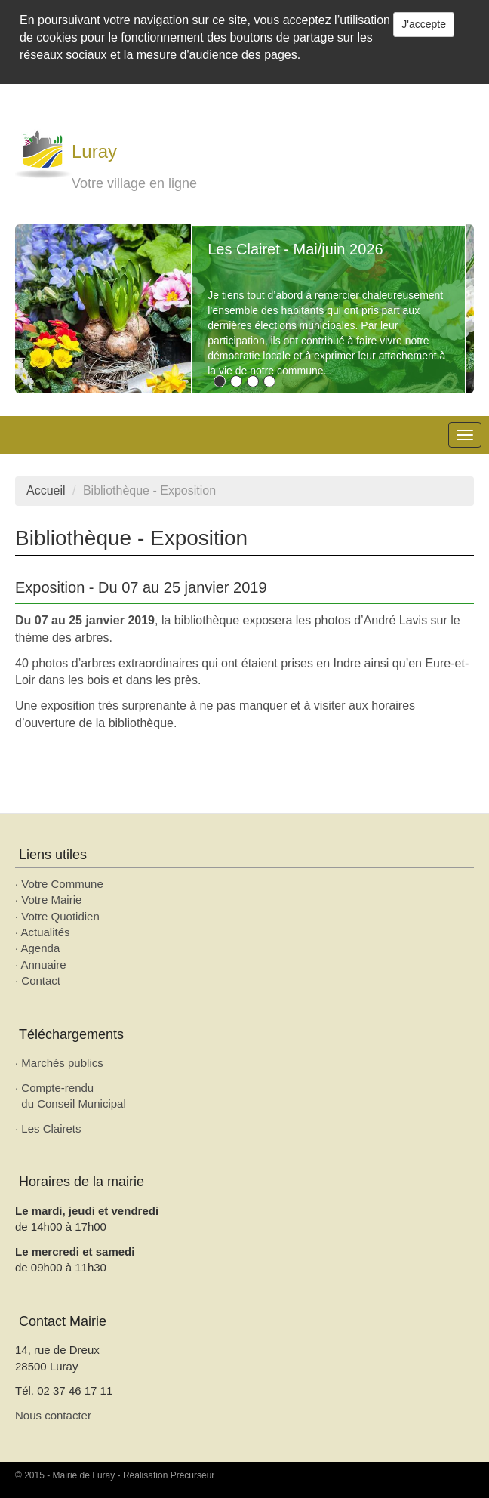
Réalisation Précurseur (168, 1475)
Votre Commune (62, 883)
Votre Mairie (51, 899)
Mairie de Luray (84, 1475)
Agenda (40, 948)
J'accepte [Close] (423, 24)
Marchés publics (62, 1062)
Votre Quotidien (60, 916)
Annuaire (43, 964)
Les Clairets (51, 1128)
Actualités (45, 932)
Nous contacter (53, 1415)
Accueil (46, 490)
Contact (40, 980)
